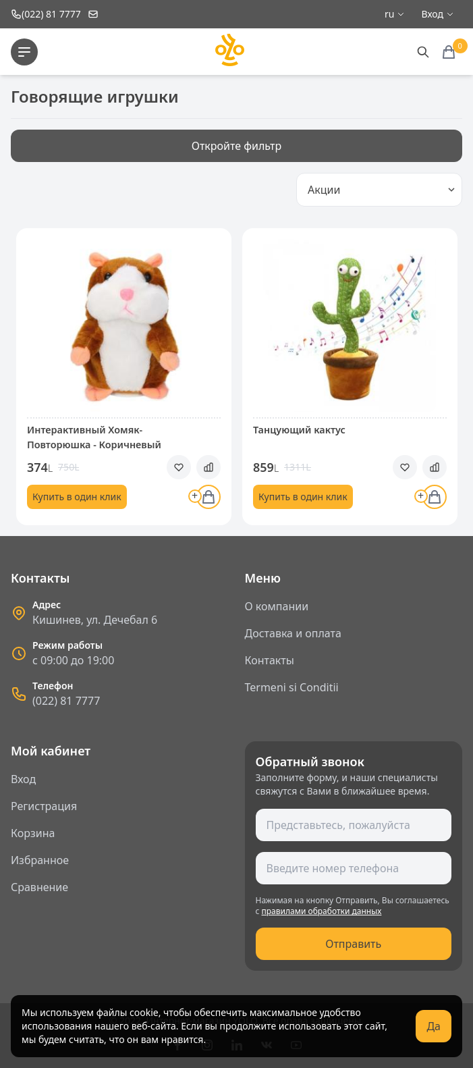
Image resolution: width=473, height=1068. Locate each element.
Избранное (40, 860)
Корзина (33, 833)
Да (433, 1026)
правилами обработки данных (322, 911)
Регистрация (44, 806)
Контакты (269, 660)
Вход (23, 779)
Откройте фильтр (237, 145)
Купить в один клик (76, 496)
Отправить (353, 943)
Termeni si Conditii (292, 687)
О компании (277, 606)
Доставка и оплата (293, 633)
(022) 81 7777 (66, 700)
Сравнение (39, 887)
